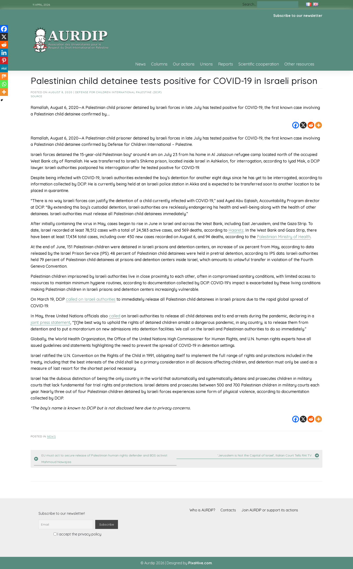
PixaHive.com (200, 563)
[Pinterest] (4, 60)
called (114, 315)
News (140, 64)
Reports (225, 64)
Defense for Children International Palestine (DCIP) (118, 92)
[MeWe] (4, 68)
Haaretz (236, 230)
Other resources (299, 64)
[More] (318, 125)
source (36, 96)
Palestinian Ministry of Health (283, 236)
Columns (159, 64)
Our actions (184, 64)
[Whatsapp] (4, 84)
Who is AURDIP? (202, 510)
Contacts (228, 510)
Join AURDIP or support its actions (269, 510)
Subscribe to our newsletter (297, 15)
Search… (249, 4)
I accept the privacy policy (77, 534)
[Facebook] (295, 125)
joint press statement (50, 322)
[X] (303, 125)
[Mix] (4, 76)
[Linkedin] (4, 52)
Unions (206, 64)
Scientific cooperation (258, 64)
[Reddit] (311, 125)
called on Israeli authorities (90, 299)
